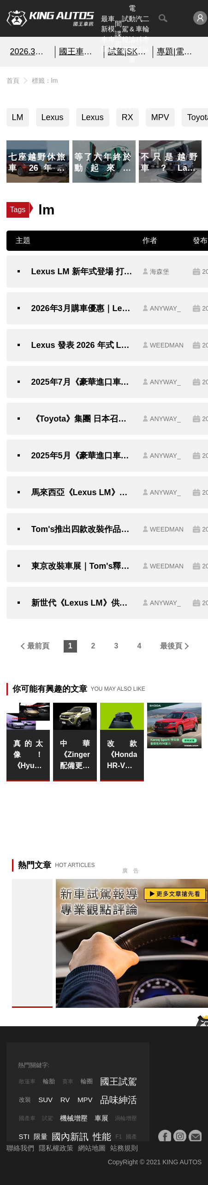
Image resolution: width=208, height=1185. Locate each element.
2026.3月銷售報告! (30, 51)
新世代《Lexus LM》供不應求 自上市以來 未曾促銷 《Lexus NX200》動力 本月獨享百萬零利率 (82, 602)
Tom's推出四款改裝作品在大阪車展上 (82, 529)
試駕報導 (125, 34)
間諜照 (118, 34)
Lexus (53, 117)
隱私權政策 (56, 1148)
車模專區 (111, 34)
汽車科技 (139, 34)
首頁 (12, 80)
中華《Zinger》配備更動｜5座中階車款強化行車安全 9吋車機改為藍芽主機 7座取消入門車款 (75, 755)
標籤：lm (45, 80)
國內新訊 (118, 90)
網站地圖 (92, 1148)
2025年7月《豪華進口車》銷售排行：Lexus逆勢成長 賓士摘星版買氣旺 (82, 382)
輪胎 (49, 1081)
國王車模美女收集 (79, 51)
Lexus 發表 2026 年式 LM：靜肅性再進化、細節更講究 (82, 345)
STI (24, 1136)
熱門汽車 (104, 90)
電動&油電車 (132, 34)
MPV (160, 117)
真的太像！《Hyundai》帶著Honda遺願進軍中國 (28, 755)
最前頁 (38, 646)
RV (65, 1100)
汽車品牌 (132, 90)
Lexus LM (93, 120)
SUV (45, 1100)
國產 (131, 1136)
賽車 (67, 1081)
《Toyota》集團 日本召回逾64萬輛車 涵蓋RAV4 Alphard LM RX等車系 (82, 418)
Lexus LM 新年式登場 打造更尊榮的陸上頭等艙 (82, 271)
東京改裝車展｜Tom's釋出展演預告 (82, 566)
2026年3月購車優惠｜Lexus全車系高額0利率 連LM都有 (82, 308)
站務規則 (124, 1148)
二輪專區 (146, 34)
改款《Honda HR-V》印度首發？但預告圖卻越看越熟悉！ (122, 755)
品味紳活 (139, 90)
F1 (118, 1136)
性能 (102, 1137)
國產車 (27, 1118)
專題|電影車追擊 (177, 51)
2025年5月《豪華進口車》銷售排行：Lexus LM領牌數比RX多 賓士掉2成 (82, 455)
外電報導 (125, 90)
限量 (41, 1136)
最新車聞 (104, 34)
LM (18, 117)
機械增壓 (74, 1118)
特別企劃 (146, 90)
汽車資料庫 (111, 91)
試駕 (47, 1118)
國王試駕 (118, 1081)
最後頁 (171, 646)
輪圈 (87, 1081)
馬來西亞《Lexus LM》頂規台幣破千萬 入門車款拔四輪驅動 (82, 492)
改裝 (25, 1099)
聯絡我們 (20, 1148)
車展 (101, 1118)
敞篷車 (27, 1081)
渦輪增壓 (126, 1118)
